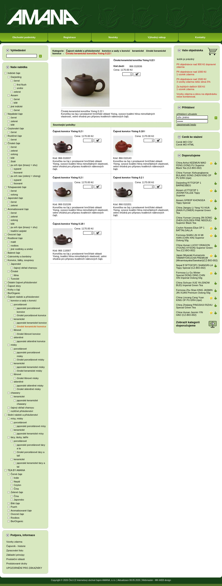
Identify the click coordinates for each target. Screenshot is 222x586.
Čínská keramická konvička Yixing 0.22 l (88, 53)
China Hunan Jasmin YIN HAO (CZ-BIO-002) (189, 313)
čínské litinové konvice (28, 334)
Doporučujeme (191, 155)
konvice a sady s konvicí (24, 300)
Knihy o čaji (14, 289)
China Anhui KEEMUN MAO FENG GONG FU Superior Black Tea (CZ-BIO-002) (191, 165)
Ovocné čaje (14, 234)
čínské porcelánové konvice (31, 315)
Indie (16, 478)
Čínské (14, 271)
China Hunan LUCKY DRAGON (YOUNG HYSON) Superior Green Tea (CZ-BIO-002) (194, 248)
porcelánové (20, 304)
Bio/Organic (14, 293)
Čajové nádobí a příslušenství (23, 297)
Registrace (70, 37)
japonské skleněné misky (30, 385)
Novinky (113, 37)
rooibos (14, 245)
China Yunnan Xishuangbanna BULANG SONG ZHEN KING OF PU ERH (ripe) (193, 175)
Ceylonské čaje (16, 128)
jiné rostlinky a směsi (22, 249)
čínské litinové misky (28, 378)
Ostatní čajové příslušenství (22, 282)
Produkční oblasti (15, 559)
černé (17, 80)
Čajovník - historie (15, 546)
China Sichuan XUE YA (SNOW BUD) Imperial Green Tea (193, 284)
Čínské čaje (14, 143)
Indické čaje (14, 73)
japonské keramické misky (31, 367)
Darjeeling (16, 77)
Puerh (14, 507)
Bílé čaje (15, 503)
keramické (19, 319)
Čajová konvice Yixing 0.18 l (129, 131)
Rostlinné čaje (15, 238)
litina (16, 275)
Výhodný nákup (157, 37)
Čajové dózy (14, 286)
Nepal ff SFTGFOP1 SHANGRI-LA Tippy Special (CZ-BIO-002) (194, 266)
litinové (17, 330)
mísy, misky (17, 418)
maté (13, 242)
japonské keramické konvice (32, 322)
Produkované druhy (16, 563)
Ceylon (17, 485)
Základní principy (15, 555)
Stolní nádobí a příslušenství (23, 414)
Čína (16, 488)
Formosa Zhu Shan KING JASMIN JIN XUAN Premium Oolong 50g (194, 291)
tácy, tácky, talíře (19, 437)
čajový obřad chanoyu (25, 268)
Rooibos (15, 517)
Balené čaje (14, 252)
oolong (14, 154)
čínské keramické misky (29, 370)
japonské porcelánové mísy (31, 426)
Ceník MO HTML (185, 144)
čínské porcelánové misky (30, 359)
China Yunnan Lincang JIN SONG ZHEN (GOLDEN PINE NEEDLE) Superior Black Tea (194, 220)
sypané (17, 168)
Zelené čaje (17, 492)
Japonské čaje (15, 198)
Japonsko (19, 499)
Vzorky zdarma (14, 541)
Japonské (16, 264)
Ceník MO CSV (184, 142)
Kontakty (200, 37)
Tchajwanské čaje (17, 187)
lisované (18, 172)
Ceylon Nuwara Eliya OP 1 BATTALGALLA (190, 229)
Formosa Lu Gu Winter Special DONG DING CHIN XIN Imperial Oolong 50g (190, 275)
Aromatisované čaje (18, 209)
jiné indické (16, 106)
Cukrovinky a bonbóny (19, 256)
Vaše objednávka (192, 50)
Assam (14, 95)
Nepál (17, 481)
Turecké (15, 278)
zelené (17, 92)
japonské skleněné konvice (31, 341)
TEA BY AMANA (16, 470)
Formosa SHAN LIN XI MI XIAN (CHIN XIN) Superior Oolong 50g (190, 238)
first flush (21, 84)
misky (14, 344)
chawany (15, 392)
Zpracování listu (14, 550)
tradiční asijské (19, 231)
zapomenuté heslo (186, 124)
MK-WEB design (163, 580)
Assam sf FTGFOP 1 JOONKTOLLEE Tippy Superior (188, 193)
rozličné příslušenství (22, 411)
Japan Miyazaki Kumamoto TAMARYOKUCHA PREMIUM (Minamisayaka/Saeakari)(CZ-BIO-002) (197, 258)
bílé (16, 102)
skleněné (18, 337)
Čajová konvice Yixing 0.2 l (68, 131)
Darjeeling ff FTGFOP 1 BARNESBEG (188, 184)
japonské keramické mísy (30, 433)
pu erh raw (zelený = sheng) (25, 176)
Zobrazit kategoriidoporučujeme (188, 324)
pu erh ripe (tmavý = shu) (24, 165)
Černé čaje (16, 474)
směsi (20, 88)
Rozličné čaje (15, 136)
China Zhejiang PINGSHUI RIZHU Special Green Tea (194, 306)
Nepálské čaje (15, 114)
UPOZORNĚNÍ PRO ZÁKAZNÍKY (24, 568)
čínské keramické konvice (31, 326)
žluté (13, 161)
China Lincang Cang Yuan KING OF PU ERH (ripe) (190, 298)
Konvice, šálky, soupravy (21, 260)
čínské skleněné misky (29, 389)
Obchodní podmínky (23, 37)
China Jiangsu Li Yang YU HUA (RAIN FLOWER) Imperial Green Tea (193, 210)
